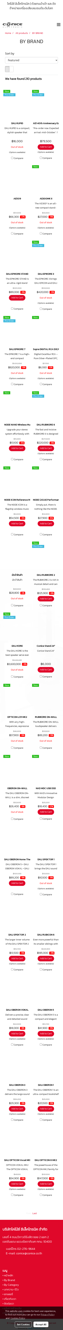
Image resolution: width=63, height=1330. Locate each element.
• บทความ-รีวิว (11, 1289)
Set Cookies (23, 1324)
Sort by (10, 53)
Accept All (40, 1324)
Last (34, 1213)
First (28, 1213)
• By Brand (9, 1280)
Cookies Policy (18, 1317)
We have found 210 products (23, 78)
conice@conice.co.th (29, 1253)
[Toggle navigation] (58, 25)
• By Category (11, 1285)
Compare (18, 158)
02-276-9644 (26, 1248)
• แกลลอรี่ (8, 1294)
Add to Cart (46, 147)
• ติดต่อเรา (8, 1303)
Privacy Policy (47, 1314)
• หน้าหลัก (8, 1275)
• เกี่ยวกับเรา (9, 1299)
